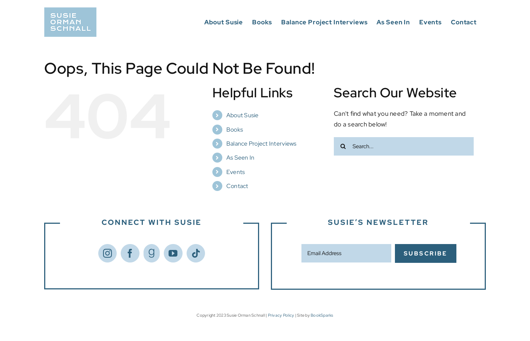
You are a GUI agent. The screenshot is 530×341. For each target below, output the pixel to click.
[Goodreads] (152, 253)
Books (234, 129)
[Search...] (404, 146)
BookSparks (322, 315)
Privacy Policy (281, 315)
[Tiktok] (196, 253)
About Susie (242, 115)
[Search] (343, 146)
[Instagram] (107, 253)
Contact (237, 186)
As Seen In (240, 157)
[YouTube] (173, 253)
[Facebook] (130, 253)
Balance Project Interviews (261, 143)
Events (235, 172)
